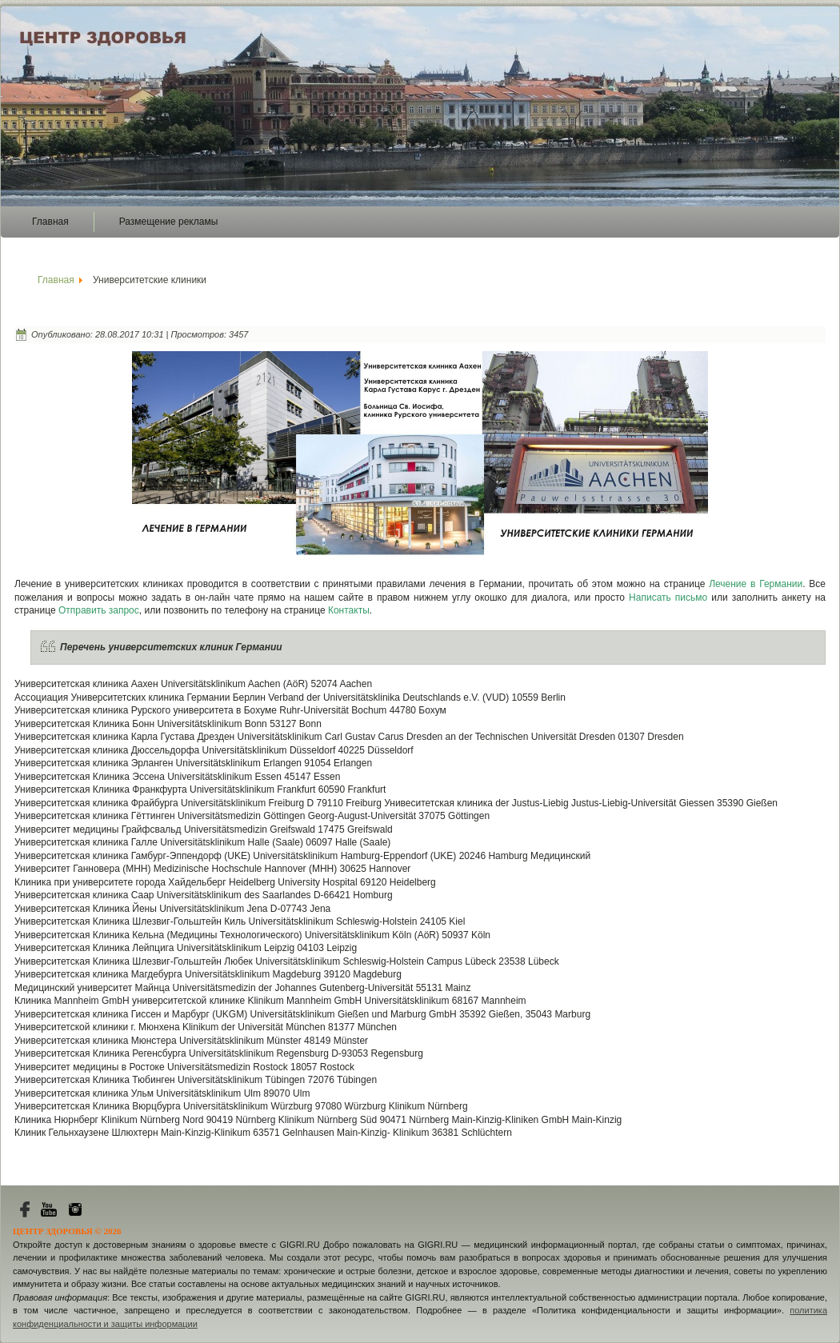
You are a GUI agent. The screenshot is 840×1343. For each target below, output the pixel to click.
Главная (50, 221)
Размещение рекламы (168, 221)
